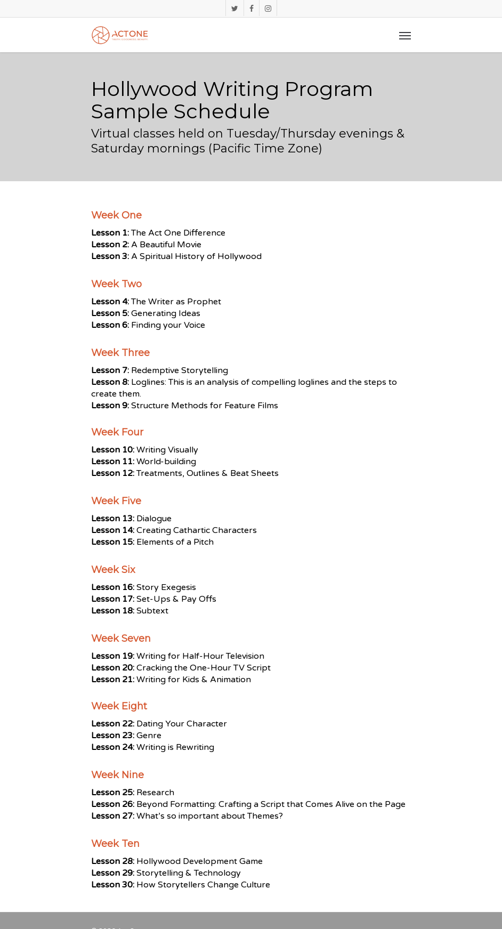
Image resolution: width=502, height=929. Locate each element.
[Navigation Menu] (405, 35)
